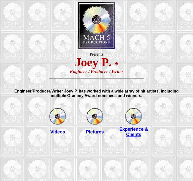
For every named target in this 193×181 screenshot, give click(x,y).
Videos (57, 131)
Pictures (95, 131)
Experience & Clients (133, 132)
